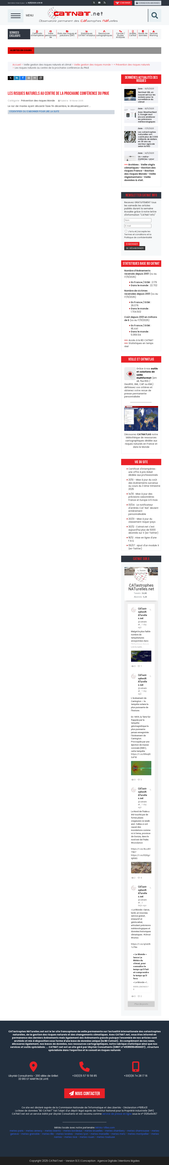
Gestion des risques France (140, 169)
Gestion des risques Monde (139, 172)
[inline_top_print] (29, 78)
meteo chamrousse (138, 1130)
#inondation (137, 843)
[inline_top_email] (34, 78)
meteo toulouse (106, 1137)
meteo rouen (87, 1137)
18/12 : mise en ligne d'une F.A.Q (142, 539)
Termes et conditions (135, 234)
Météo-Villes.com (105, 1127)
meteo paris (16, 1130)
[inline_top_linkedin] (17, 78)
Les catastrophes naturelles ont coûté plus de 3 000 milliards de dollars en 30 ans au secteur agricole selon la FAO (148, 139)
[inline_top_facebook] (23, 78)
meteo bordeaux (72, 1130)
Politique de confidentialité (138, 237)
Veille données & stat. (137, 178)
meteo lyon (81, 1134)
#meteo (135, 937)
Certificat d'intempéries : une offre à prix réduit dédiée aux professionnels (143, 472)
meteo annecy (34, 1130)
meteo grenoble (30, 1134)
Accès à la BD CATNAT (141, 340)
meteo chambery (115, 1130)
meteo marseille (100, 1134)
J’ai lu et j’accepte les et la (138, 234)
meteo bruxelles (94, 1130)
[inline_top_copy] (40, 78)
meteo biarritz (53, 1130)
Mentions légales (129, 1161)
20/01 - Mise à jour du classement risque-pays (141, 520)
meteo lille (48, 1134)
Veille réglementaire (140, 175)
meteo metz (118, 1134)
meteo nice (70, 1137)
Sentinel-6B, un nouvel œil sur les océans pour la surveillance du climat (146, 97)
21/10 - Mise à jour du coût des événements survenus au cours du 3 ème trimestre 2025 (144, 484)
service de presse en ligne (117, 1113)
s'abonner (122, 2)
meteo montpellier (138, 1134)
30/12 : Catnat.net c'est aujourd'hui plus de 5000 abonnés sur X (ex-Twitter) (143, 530)
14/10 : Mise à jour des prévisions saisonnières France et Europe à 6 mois (143, 497)
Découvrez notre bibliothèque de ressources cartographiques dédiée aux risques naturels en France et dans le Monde (141, 440)
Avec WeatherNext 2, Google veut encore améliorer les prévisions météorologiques (147, 117)
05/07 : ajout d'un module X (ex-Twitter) (143, 547)
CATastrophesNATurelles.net (141, 587)
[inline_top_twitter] (11, 78)
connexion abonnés (148, 3)
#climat (147, 934)
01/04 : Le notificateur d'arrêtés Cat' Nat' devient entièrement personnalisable (143, 509)
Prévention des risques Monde (38, 100)
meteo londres (64, 1134)
